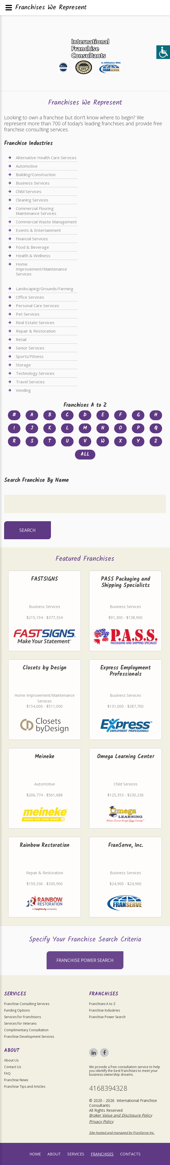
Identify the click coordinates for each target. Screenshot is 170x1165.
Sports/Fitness (30, 356)
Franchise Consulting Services (26, 1003)
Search (27, 530)
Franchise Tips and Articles (24, 1086)
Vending (23, 390)
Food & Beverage (32, 247)
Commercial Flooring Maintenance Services (36, 211)
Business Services (33, 183)
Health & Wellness (33, 255)
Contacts (130, 1154)
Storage (23, 364)
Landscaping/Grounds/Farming (44, 288)
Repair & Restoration (36, 331)
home (35, 1154)
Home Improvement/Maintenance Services (41, 269)
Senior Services (30, 348)
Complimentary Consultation (26, 1030)
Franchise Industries (104, 1010)
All (85, 454)
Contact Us (12, 1067)
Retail (21, 339)
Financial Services (32, 238)
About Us (11, 1060)
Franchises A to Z (102, 1003)
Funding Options (17, 1010)
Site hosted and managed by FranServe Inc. (121, 1132)
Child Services (28, 191)
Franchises (102, 1154)
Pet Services (28, 314)
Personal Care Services (37, 305)
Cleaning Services (32, 200)
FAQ (7, 1073)
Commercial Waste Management (46, 221)
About (54, 1154)
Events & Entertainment (38, 230)
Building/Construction (36, 174)
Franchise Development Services (29, 1036)
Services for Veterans (20, 1023)
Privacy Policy (101, 1121)
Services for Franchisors (22, 1017)
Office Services (30, 297)
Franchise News (16, 1080)
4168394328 (108, 1088)
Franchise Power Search (85, 970)
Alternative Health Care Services (46, 157)
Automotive (27, 166)
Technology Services (35, 373)
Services (75, 1154)
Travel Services (30, 381)
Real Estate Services (35, 322)
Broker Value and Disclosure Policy (120, 1115)
